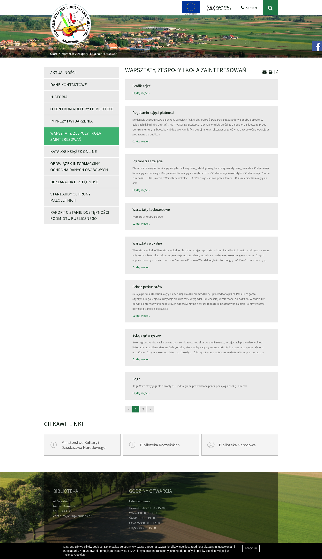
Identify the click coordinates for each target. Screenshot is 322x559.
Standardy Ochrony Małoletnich (70, 197)
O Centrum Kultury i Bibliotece (81, 108)
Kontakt (249, 8)
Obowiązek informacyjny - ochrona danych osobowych (79, 166)
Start (54, 54)
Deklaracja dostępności (75, 181)
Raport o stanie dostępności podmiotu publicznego (79, 215)
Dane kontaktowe (68, 84)
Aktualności (63, 72)
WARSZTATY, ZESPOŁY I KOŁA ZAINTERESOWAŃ (75, 136)
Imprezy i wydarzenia (71, 121)
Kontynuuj (251, 548)
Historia (59, 96)
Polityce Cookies (74, 554)
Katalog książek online (73, 151)
